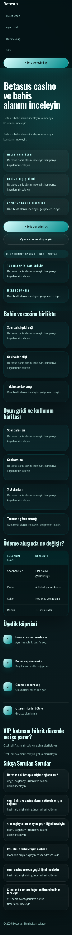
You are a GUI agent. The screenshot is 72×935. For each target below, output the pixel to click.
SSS (8, 50)
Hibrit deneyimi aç (36, 62)
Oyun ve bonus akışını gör (36, 239)
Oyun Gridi (12, 27)
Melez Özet (13, 16)
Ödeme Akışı (13, 39)
